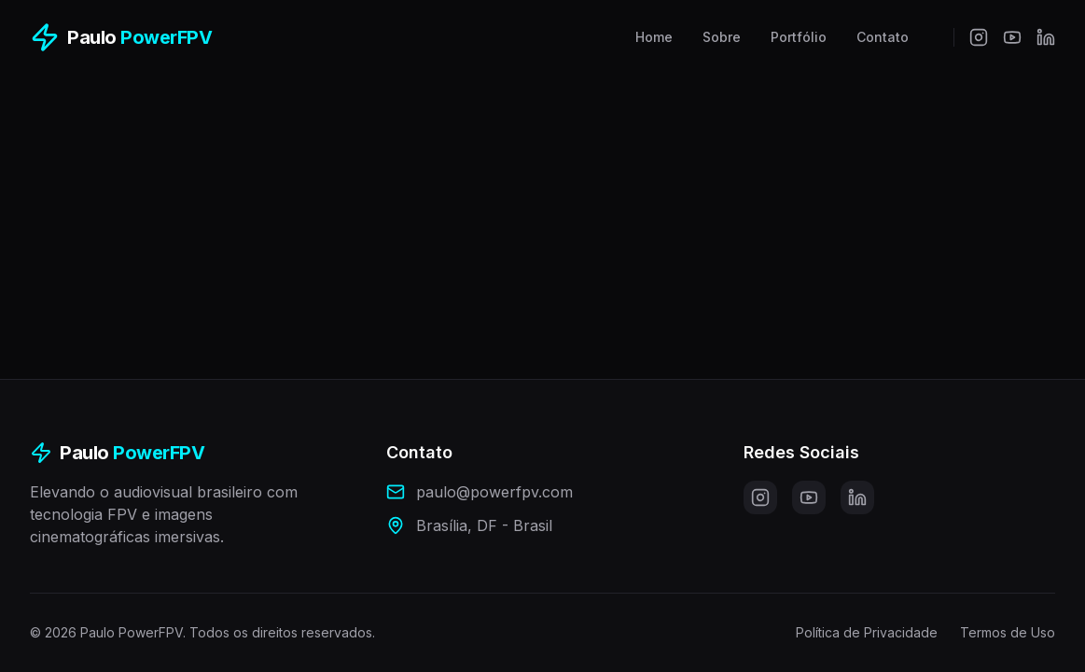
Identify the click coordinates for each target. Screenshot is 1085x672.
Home (654, 37)
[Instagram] (978, 37)
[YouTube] (1012, 37)
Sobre (721, 37)
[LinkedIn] (1045, 37)
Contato (882, 37)
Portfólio (799, 37)
